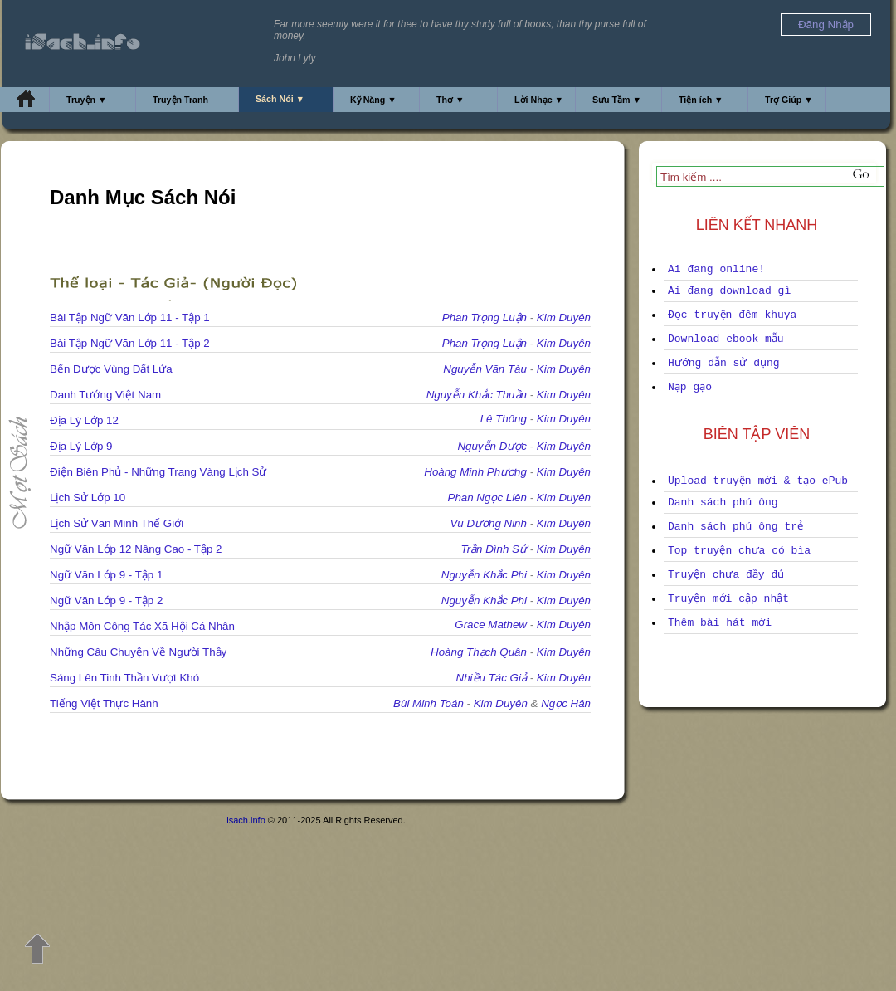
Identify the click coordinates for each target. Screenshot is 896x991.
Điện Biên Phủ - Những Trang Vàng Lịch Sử (158, 472)
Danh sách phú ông (723, 502)
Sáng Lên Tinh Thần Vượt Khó (124, 677)
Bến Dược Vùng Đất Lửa (111, 369)
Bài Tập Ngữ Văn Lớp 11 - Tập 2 (130, 343)
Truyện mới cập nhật (728, 599)
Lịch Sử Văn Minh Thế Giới (116, 523)
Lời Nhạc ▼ (538, 100)
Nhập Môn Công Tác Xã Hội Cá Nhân (142, 626)
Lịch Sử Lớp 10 (87, 497)
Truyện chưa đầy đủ (726, 575)
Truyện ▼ (86, 100)
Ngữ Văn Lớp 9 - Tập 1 (106, 575)
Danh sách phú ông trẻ (735, 526)
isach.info (245, 820)
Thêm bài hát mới (720, 623)
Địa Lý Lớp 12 (84, 420)
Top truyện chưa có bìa (739, 550)
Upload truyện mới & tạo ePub (758, 481)
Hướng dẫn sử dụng (724, 363)
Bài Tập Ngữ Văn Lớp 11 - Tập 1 (130, 317)
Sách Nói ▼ (280, 99)
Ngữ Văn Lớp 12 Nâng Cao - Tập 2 (136, 549)
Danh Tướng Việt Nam (105, 394)
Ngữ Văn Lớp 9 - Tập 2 (106, 600)
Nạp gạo (690, 387)
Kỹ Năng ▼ (373, 100)
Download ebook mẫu (726, 339)
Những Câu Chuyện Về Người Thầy (138, 652)
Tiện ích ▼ (701, 100)
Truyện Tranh (180, 100)
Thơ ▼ (450, 100)
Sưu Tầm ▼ (616, 100)
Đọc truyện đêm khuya (732, 315)
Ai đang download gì (729, 291)
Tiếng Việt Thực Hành (104, 703)
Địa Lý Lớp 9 (81, 446)
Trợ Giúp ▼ (789, 100)
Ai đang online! (716, 269)
